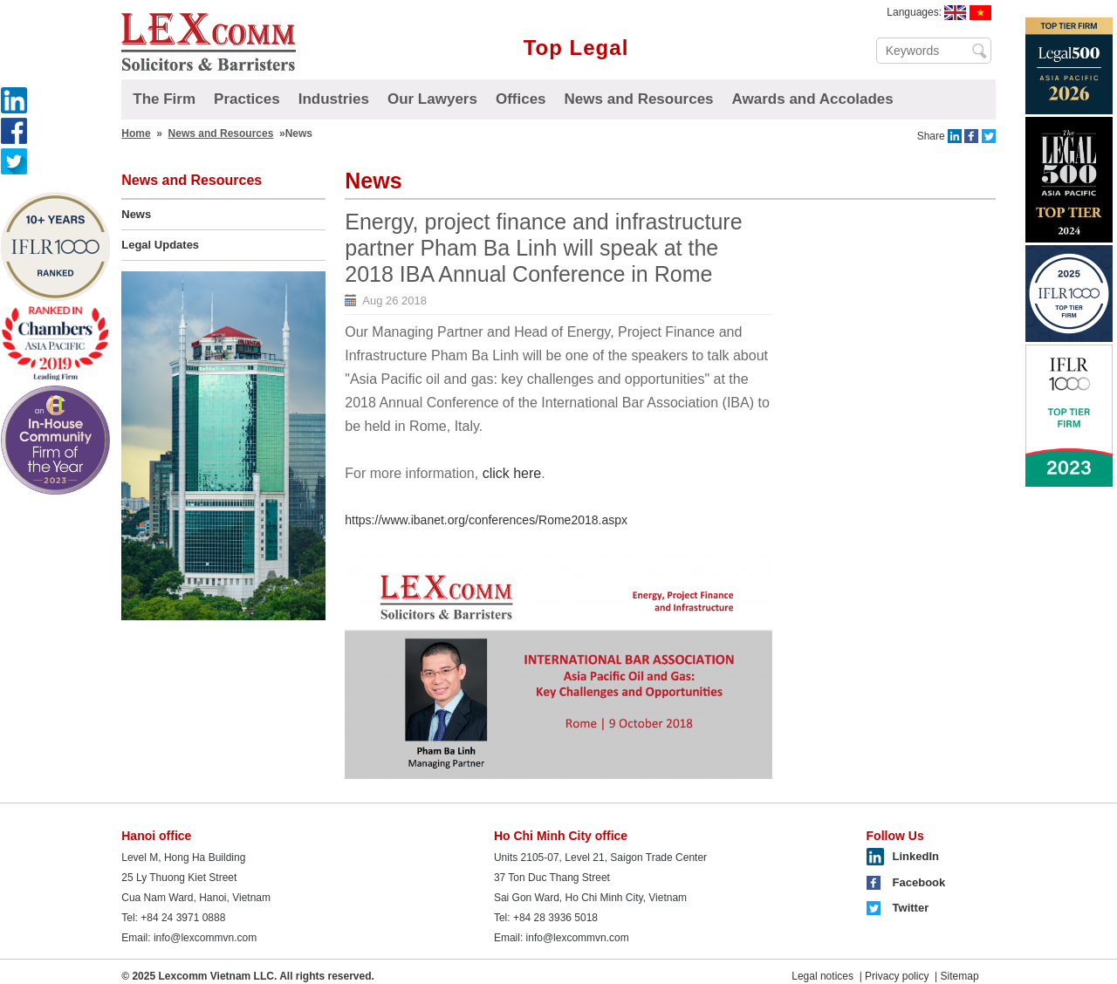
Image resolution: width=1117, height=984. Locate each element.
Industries (333, 99)
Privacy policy (897, 976)
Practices (247, 99)
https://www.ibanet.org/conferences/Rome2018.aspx (486, 520)
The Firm (164, 99)
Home (135, 133)
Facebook (919, 882)
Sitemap (960, 976)
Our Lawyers (432, 99)
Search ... (980, 51)
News (136, 214)
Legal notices (822, 976)
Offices (521, 99)
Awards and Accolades (813, 99)
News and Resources (639, 99)
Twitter (911, 907)
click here (512, 473)
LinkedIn (916, 856)
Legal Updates (160, 244)
